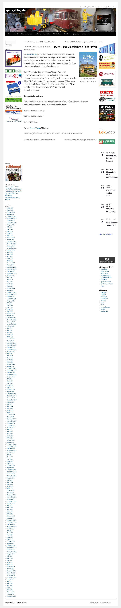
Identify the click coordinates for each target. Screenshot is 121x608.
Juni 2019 (10, 381)
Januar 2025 (10, 239)
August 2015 (10, 478)
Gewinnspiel (104, 298)
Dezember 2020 (11, 343)
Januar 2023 (10, 290)
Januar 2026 (10, 214)
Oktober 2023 (11, 271)
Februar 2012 (11, 566)
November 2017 (11, 421)
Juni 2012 (10, 558)
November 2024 (11, 244)
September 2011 (11, 577)
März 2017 (10, 438)
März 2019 (10, 387)
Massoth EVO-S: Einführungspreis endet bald (81, 42)
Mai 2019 (10, 383)
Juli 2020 (9, 353)
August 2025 (10, 225)
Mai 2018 (10, 408)
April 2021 (10, 334)
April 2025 (10, 233)
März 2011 (10, 590)
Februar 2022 (11, 313)
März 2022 (10, 311)
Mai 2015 (10, 484)
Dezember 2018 (11, 393)
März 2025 (10, 235)
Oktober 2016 (11, 448)
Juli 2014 (9, 505)
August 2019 (10, 377)
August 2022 (10, 301)
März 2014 (10, 514)
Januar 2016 (10, 467)
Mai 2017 (10, 434)
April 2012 (10, 562)
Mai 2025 (10, 231)
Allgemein (104, 292)
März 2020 (10, 362)
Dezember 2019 (11, 368)
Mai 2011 (10, 585)
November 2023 (11, 269)
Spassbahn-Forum (106, 282)
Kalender (38, 34)
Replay (103, 303)
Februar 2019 (11, 389)
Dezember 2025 (11, 216)
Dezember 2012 (11, 545)
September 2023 (11, 273)
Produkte (103, 301)
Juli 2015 (9, 480)
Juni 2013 (10, 533)
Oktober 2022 (11, 296)
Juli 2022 (9, 303)
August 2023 (10, 275)
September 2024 (11, 248)
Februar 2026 (11, 212)
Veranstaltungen (105, 307)
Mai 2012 (10, 560)
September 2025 (11, 223)
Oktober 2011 (11, 575)
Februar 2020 (11, 364)
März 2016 (10, 463)
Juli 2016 (9, 455)
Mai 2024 (10, 256)
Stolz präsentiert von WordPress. (101, 602)
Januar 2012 (10, 569)
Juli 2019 (9, 379)
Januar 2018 (10, 417)
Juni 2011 (10, 583)
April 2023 (10, 284)
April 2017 (10, 436)
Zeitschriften (104, 311)
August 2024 (10, 250)
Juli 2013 (9, 531)
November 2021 (11, 320)
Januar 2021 (10, 341)
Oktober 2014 (11, 499)
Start (9, 34)
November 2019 (11, 370)
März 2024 (10, 261)
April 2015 (10, 486)
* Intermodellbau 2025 (11, 187)
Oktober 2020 (11, 347)
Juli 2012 (9, 556)
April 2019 (10, 385)
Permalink (79, 133)
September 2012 (11, 552)
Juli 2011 (9, 581)
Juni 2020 (10, 356)
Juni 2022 (10, 305)
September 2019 (11, 374)
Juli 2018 (9, 404)
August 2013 (10, 528)
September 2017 (11, 425)
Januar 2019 (10, 391)
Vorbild (103, 309)
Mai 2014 (10, 509)
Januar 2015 (10, 493)
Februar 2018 (11, 415)
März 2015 (10, 488)
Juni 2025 (10, 229)
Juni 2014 (10, 507)
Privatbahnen (57, 34)
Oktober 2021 (11, 322)
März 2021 (10, 337)
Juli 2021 (9, 328)
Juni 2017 (10, 431)
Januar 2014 (10, 518)
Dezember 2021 (11, 318)
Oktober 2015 (11, 474)
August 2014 (10, 503)
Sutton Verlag (32, 54)
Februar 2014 (11, 516)
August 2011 (10, 579)
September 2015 (11, 476)
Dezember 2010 (11, 596)
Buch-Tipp (44, 133)
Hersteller (47, 34)
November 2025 (11, 218)
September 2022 (11, 299)
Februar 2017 (11, 440)
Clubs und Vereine (27, 34)
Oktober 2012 (11, 550)
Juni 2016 (10, 457)
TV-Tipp (103, 305)
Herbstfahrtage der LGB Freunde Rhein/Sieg (39, 42)
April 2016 (10, 461)
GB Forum (104, 279)
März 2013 (10, 539)
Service (66, 34)
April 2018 (10, 410)
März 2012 (10, 564)
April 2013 (10, 537)
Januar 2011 (10, 594)
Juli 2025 (9, 227)
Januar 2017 (10, 442)
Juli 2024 (9, 252)
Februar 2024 (11, 263)
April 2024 (10, 258)
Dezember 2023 (11, 267)
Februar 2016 (11, 465)
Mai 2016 (10, 459)
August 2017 (10, 427)
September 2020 (11, 349)
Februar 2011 (11, 592)
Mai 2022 (10, 307)
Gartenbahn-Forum (106, 277)
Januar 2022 (10, 315)
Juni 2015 (10, 482)
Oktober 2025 (11, 220)
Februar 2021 (11, 339)
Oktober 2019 (11, 372)
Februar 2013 (11, 541)
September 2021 (11, 324)
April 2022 (10, 309)
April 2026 (10, 208)
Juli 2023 (9, 277)
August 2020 (10, 351)
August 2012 (10, 554)
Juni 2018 (10, 406)
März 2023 (10, 286)
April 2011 (10, 588)
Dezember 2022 (11, 292)
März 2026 (10, 210)
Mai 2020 (10, 358)
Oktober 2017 (11, 423)
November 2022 (11, 294)
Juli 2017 (9, 429)
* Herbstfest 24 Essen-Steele (13, 189)
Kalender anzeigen (105, 234)
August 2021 (10, 326)
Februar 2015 (11, 491)
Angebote (103, 294)
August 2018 (10, 402)
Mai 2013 (10, 535)
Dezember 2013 (11, 520)
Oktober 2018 (11, 398)
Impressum (75, 34)
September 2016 (11, 450)
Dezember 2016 (11, 444)
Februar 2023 (11, 288)
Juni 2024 (10, 254)
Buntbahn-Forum (105, 275)
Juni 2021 (10, 330)
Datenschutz (86, 34)
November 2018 (11, 396)
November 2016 (11, 446)
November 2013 (11, 522)
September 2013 (11, 526)
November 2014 (11, 497)
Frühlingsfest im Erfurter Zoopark (111, 158)
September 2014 (11, 501)
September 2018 (11, 400)
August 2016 (10, 453)
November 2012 (11, 547)
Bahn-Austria (104, 273)
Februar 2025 (11, 237)
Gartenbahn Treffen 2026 (110, 193)
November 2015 (11, 472)
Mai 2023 (10, 282)
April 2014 (10, 512)
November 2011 (11, 573)
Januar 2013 (10, 543)
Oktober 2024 (11, 246)
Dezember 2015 (11, 469)
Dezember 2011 (11, 571)
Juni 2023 (10, 280)
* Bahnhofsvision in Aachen (13, 191)
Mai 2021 (10, 332)
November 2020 (11, 345)
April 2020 (10, 360)
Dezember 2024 (11, 242)
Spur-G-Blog (10, 602)
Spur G (15, 34)
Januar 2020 (10, 366)
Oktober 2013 (11, 524)
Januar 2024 (10, 265)
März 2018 (10, 412)
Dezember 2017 (11, 419)
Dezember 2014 (11, 495)
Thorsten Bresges (29, 49)
